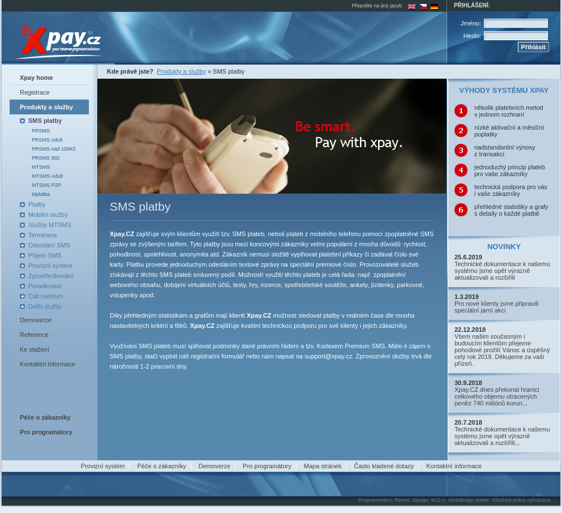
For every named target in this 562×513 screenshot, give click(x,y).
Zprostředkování (50, 275)
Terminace (42, 235)
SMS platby (45, 120)
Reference (34, 334)
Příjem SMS (45, 255)
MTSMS (41, 167)
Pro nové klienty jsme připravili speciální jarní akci (496, 307)
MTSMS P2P (46, 185)
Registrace (35, 92)
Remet (402, 500)
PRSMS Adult (47, 140)
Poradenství (45, 286)
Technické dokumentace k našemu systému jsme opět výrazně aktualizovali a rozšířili (502, 270)
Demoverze (36, 320)
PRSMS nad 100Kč (54, 149)
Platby (37, 204)
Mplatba (41, 194)
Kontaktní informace (47, 364)
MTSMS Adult (47, 176)
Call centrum (45, 296)
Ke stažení (34, 349)
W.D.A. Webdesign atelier (460, 500)
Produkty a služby (46, 107)
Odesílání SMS (49, 245)
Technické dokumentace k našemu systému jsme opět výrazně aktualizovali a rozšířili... (502, 436)
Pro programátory (267, 466)
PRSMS (41, 131)
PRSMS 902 (46, 158)
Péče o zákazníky (162, 466)
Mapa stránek (323, 466)
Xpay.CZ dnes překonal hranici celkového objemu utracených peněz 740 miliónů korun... (496, 396)
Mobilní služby (48, 214)
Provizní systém (50, 265)
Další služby (45, 306)
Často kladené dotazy (384, 466)
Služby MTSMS (49, 224)
